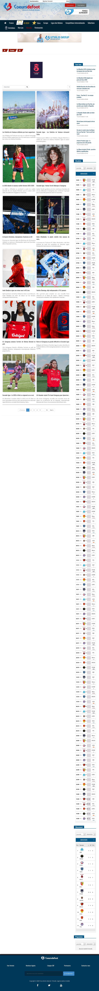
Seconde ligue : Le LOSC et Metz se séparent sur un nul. (18, 395)
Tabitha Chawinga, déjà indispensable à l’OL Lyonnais (51, 290)
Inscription (81, 5)
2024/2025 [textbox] (90, 168)
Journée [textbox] (79, 168)
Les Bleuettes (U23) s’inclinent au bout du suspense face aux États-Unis (86, 70)
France (12, 50)
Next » (52, 410)
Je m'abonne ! (68, 973)
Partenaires (67, 965)
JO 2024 (22, 23)
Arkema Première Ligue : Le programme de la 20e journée (84, 142)
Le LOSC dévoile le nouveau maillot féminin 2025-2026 (18, 185)
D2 (20, 50)
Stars (36, 23)
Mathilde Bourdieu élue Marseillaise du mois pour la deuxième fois (86, 87)
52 (47, 410)
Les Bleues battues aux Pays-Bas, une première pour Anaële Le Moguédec (85, 105)
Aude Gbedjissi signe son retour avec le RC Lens (16, 290)
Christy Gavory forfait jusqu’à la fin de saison (86, 122)
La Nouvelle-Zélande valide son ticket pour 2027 (85, 114)
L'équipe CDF (50, 965)
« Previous (22, 410)
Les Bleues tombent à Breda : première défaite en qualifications (86, 150)
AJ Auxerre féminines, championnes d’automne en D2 (17, 237)
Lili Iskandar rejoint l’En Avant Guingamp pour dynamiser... (52, 395)
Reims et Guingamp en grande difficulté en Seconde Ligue (52, 341)
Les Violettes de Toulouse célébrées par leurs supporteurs (18, 132)
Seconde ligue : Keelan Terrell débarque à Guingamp (51, 185)
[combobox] (81, 168)
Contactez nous (85, 965)
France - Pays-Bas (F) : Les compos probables (85, 96)
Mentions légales (30, 965)
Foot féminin (10, 965)
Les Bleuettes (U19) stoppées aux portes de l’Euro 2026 (85, 79)
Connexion (70, 5)
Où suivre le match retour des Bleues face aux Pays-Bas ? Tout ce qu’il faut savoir (85, 132)
